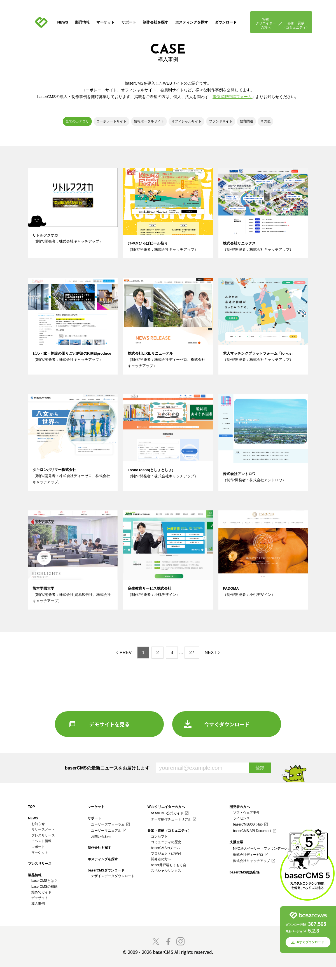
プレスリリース (43, 835)
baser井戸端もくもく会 (168, 865)
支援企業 (236, 842)
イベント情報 (41, 841)
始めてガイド (41, 892)
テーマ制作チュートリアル (171, 819)
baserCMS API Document (252, 831)
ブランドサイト (220, 121)
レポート (38, 847)
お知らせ (38, 824)
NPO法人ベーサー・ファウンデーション (263, 848)
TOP (31, 807)
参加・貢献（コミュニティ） (296, 25)
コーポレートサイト (111, 121)
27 (191, 652)
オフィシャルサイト (186, 121)
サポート (129, 22)
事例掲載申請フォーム (232, 96)
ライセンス (241, 818)
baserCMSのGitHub (248, 824)
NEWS (62, 22)
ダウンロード (226, 22)
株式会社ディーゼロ (248, 855)
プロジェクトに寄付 (166, 854)
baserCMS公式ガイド (167, 813)
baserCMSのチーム (165, 848)
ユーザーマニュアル (106, 831)
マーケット (105, 22)
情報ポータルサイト (149, 121)
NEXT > (212, 652)
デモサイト (39, 898)
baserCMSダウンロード (106, 870)
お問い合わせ (101, 836)
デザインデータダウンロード (113, 876)
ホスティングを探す (191, 22)
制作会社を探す (155, 22)
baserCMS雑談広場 (245, 872)
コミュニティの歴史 (166, 842)
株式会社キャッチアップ (251, 861)
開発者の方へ (161, 859)
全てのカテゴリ (77, 121)
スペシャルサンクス (166, 871)
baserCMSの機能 (44, 887)
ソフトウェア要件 (246, 813)
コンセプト (159, 836)
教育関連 (246, 121)
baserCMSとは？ (44, 881)
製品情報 (82, 22)
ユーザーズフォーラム (108, 824)
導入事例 (38, 904)
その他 (265, 121)
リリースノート (43, 829)
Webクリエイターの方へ (266, 23)
